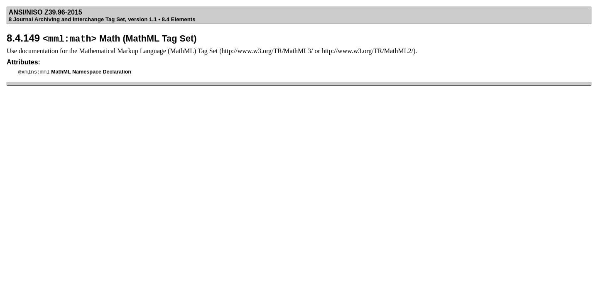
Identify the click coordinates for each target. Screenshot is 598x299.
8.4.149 (101, 38)
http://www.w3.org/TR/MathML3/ (267, 50)
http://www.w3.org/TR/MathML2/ (367, 50)
